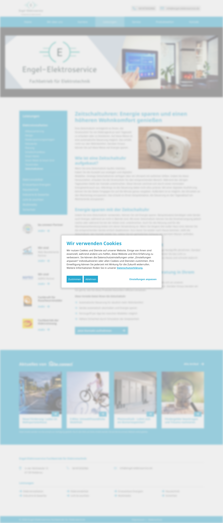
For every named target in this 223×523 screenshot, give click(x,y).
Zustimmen (74, 279)
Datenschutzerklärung (130, 267)
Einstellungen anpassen (143, 279)
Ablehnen (90, 279)
